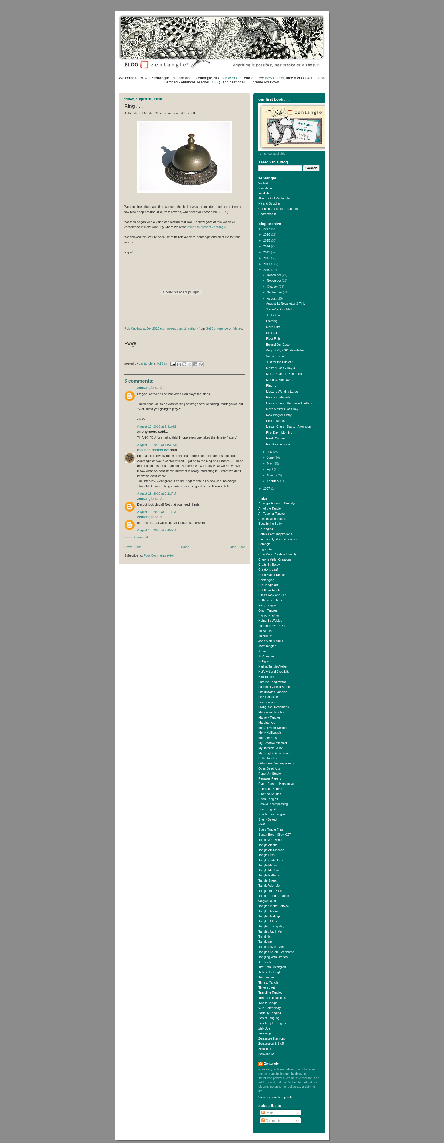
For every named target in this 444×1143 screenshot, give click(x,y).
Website (264, 183)
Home (185, 547)
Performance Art (277, 420)
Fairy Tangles (267, 605)
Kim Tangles (266, 676)
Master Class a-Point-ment (284, 373)
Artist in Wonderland (272, 518)
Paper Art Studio (269, 773)
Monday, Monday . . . (280, 379)
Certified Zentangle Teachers (278, 208)
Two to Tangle (267, 1003)
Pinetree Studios (269, 794)
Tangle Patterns (269, 875)
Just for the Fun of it (279, 362)
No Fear (271, 332)
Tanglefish (265, 936)
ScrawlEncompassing (273, 804)
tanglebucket (267, 901)
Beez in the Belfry (270, 523)
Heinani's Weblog (270, 620)
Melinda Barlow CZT (153, 450)
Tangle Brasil (267, 855)
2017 (267, 228)
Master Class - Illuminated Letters (289, 403)
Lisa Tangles (267, 702)
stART (262, 824)
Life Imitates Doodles (272, 692)
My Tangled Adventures (274, 753)
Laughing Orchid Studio (274, 686)
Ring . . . (272, 385)
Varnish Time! (275, 356)
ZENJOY (264, 1028)
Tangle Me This (268, 870)
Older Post (237, 547)
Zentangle (145, 388)
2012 (267, 258)
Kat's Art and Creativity (274, 671)
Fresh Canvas (275, 438)
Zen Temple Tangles (272, 1023)
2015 (267, 240)
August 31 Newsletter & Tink (285, 303)
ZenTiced (264, 1048)
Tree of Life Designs (272, 997)
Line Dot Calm (268, 697)
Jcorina (263, 651)
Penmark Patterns (270, 788)
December (274, 275)
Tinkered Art (266, 987)
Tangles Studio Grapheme (276, 952)
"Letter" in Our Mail (279, 309)
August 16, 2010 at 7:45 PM (156, 530)
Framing (272, 321)
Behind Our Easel (278, 344)
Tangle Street (267, 880)
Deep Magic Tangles (272, 574)
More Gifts (273, 327)
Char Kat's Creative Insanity (277, 554)
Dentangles (266, 580)
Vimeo (237, 328)
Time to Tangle (268, 982)
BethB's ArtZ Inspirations (275, 534)
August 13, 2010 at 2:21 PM (156, 493)
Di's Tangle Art (268, 585)
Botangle (264, 544)
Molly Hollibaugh (269, 732)
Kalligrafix (265, 661)
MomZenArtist (268, 737)
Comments (270, 1120)
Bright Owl (265, 549)
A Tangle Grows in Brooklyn (277, 503)
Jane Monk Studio (270, 641)
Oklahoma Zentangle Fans (276, 763)
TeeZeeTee (266, 962)
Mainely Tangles (269, 717)
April (270, 469)
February (273, 481)
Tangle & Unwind (270, 839)
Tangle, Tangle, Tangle (273, 895)
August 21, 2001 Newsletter (285, 350)
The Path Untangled (272, 967)
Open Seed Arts (269, 768)
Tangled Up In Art (270, 931)
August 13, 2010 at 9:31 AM (156, 426)
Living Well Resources (273, 707)
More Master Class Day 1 (283, 409)
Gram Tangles (268, 610)
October (273, 286)
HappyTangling (268, 615)
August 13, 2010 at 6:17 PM (156, 512)
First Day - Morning (279, 432)
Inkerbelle (265, 636)
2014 (267, 246)
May (270, 463)
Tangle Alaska (268, 845)
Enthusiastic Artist (270, 600)
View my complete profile (275, 1097)
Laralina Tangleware (272, 682)
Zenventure (266, 1054)
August (272, 298)
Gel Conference (217, 328)
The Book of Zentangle (274, 198)
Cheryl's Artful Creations (274, 559)
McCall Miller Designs (273, 727)
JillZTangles (266, 656)
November (274, 280)
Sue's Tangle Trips (271, 829)
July (270, 451)
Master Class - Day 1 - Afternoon (288, 426)
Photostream (267, 214)
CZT (215, 82)
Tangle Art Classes (271, 850)
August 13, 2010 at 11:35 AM (157, 445)
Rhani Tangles (268, 799)
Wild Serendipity (269, 1008)
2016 (267, 234)
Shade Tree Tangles (272, 814)
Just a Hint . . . (276, 315)
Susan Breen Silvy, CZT (274, 834)
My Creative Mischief (272, 743)
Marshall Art (266, 722)
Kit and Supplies (269, 203)
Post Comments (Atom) (160, 555)
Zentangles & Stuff (271, 1043)
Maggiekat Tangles (271, 712)
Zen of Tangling (269, 1018)
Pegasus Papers (269, 778)
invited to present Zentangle (206, 227)
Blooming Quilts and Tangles (277, 539)
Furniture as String (279, 444)
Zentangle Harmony (272, 1038)
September (275, 292)
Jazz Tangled (267, 646)
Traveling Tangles (270, 992)
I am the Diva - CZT (271, 625)
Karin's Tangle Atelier (272, 666)
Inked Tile (265, 631)
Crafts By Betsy (269, 564)
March (271, 475)
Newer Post (132, 547)
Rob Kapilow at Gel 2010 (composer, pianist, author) (161, 328)
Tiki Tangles (266, 977)
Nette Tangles (267, 758)
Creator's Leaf (268, 569)
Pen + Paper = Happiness (276, 783)
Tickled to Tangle (269, 972)
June (270, 457)
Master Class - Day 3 (280, 368)
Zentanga (265, 1033)
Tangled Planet (268, 921)
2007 (267, 488)
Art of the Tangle (269, 508)
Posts (267, 1113)
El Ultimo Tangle (269, 590)
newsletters (274, 78)
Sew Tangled (267, 809)
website (234, 78)
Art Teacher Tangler (271, 513)
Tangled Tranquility (271, 926)
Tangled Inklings (269, 916)
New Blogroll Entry (279, 415)
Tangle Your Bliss (270, 891)
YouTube (264, 193)
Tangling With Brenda (273, 957)
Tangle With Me (269, 885)
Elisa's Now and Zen (272, 595)
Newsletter (265, 188)
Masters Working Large (282, 391)
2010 (267, 269)
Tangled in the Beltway (273, 906)
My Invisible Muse (270, 748)
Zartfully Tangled (269, 1013)
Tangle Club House (271, 860)
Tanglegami (266, 941)
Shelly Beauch (268, 819)
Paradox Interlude (278, 397)
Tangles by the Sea (271, 946)
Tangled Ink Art (268, 911)
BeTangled (265, 529)
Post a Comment (136, 537)
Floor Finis (273, 338)
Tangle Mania (267, 865)
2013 (267, 252)
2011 (267, 264)
